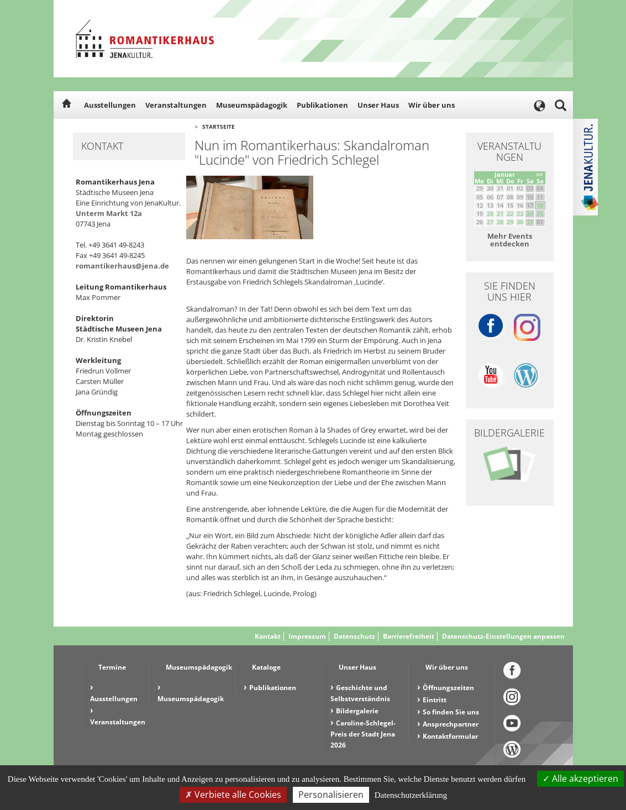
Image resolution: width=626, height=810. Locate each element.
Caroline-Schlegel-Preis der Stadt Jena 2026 (363, 734)
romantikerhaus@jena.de (122, 266)
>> (539, 174)
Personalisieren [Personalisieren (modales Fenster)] (331, 794)
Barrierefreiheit (408, 636)
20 (490, 213)
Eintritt (434, 699)
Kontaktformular (450, 736)
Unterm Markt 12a (109, 213)
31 (530, 222)
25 (539, 213)
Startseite (218, 126)
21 (500, 213)
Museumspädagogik (251, 105)
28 (500, 222)
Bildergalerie (357, 711)
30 (520, 222)
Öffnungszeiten (448, 687)
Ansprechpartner (450, 724)
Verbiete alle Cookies (233, 794)
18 (539, 205)
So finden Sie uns (451, 712)
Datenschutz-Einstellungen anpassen (503, 636)
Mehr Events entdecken (509, 240)
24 (530, 213)
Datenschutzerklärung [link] (411, 795)
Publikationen (322, 105)
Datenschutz (354, 636)
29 (510, 222)
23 (520, 213)
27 (490, 222)
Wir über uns (431, 105)
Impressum (307, 636)
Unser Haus (378, 105)
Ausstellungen (110, 105)
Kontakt (268, 636)
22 (510, 213)
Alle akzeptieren (580, 778)
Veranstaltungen (176, 105)
